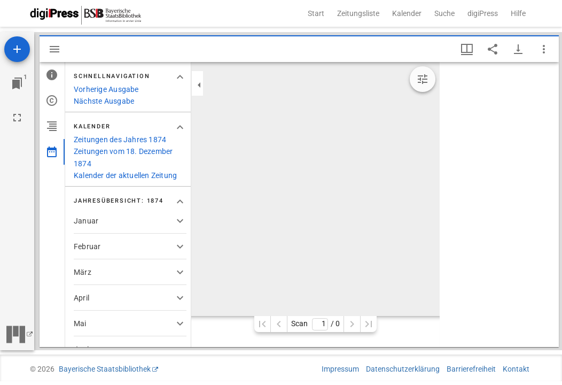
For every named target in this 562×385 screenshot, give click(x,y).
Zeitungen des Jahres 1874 (120, 139)
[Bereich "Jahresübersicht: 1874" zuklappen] (180, 201)
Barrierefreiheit (471, 369)
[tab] (52, 75)
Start (316, 13)
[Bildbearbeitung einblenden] (422, 79)
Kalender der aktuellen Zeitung (125, 175)
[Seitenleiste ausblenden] (54, 49)
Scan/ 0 (315, 324)
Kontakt (516, 369)
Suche (444, 13)
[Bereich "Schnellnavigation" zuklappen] (180, 77)
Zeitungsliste (358, 13)
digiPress (482, 13)
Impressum (340, 369)
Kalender (406, 13)
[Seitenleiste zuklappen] (199, 85)
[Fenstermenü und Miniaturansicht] (467, 49)
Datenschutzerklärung (403, 369)
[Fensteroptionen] (544, 49)
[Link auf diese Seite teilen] (492, 49)
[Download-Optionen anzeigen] (518, 49)
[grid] (499, 204)
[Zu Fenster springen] (17, 83)
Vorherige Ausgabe (106, 89)
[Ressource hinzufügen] (17, 49)
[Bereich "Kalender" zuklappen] (180, 127)
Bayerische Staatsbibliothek (105, 369)
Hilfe (518, 13)
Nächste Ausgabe (104, 101)
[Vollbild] (17, 117)
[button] (130, 221)
